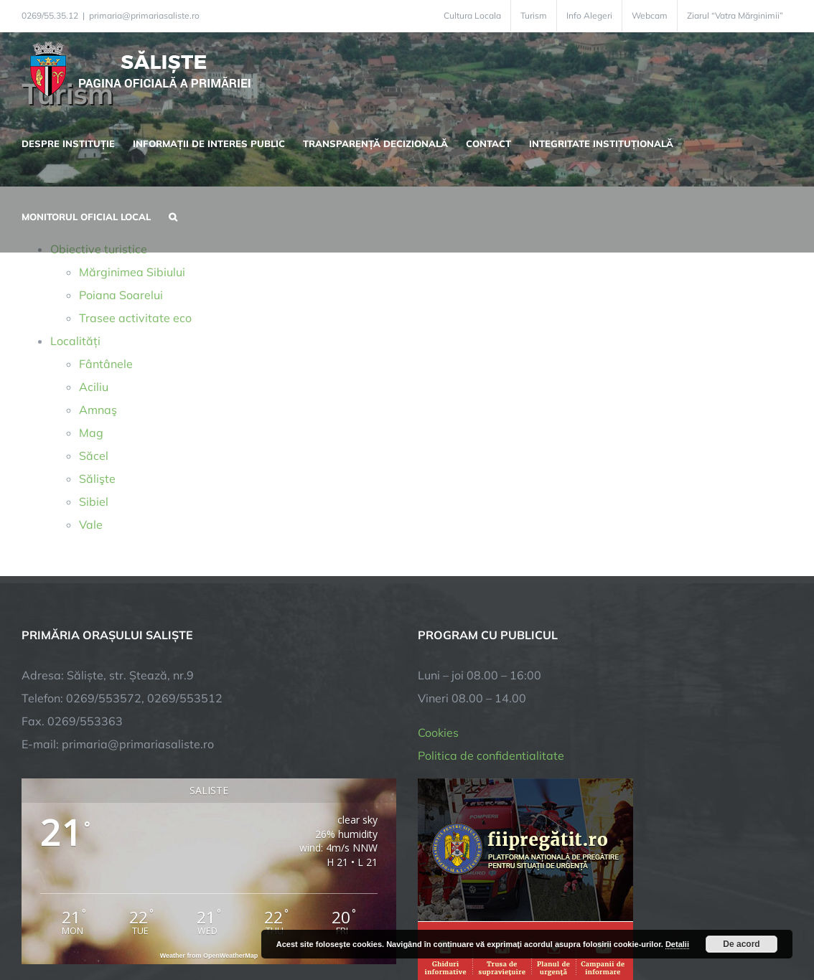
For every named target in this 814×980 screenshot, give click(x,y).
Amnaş (98, 409)
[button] (173, 215)
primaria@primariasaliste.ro (144, 15)
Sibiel (93, 501)
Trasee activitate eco (135, 318)
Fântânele (106, 364)
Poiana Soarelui (121, 295)
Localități (75, 341)
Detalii (677, 944)
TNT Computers (178, 924)
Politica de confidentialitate (491, 581)
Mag (91, 432)
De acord (741, 944)
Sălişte (97, 478)
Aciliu (93, 387)
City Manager (246, 924)
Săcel (93, 455)
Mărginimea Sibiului (132, 272)
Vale (91, 524)
